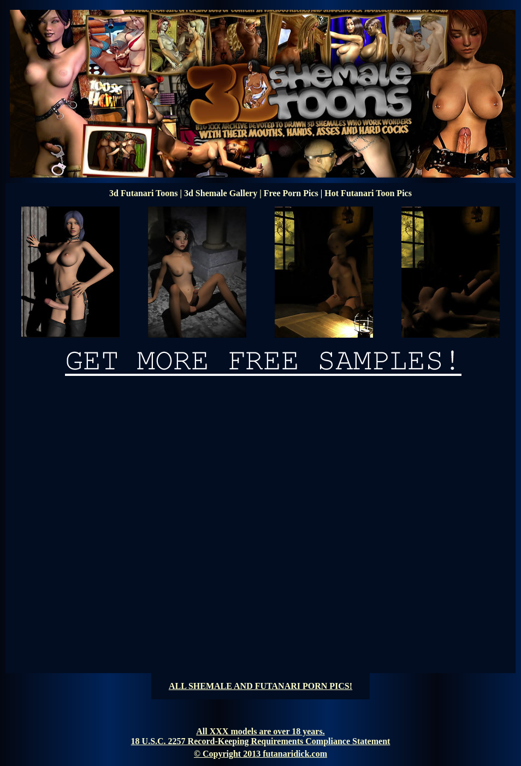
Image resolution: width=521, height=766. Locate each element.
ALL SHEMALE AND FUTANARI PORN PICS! (260, 686)
